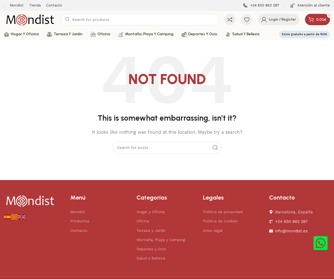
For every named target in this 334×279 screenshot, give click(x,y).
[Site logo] (30, 19)
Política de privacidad (223, 212)
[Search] (140, 19)
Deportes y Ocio (151, 249)
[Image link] (30, 200)
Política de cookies (220, 221)
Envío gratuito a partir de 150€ (304, 34)
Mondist (77, 212)
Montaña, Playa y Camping (160, 240)
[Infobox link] (261, 5)
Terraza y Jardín (151, 230)
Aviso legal (212, 230)
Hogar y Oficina (150, 212)
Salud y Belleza (150, 258)
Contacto (78, 230)
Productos (79, 221)
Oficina (142, 221)
